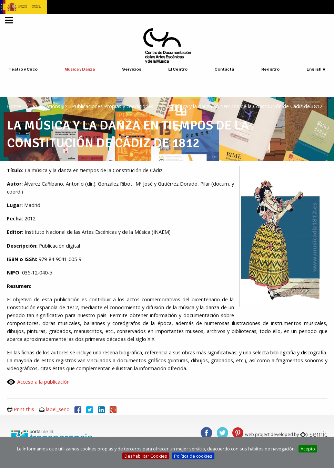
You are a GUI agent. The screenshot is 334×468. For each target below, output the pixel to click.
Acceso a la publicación (43, 381)
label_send (58, 409)
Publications (46, 106)
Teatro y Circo (23, 69)
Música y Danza (79, 69)
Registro (270, 69)
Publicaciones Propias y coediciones (112, 106)
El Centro (178, 69)
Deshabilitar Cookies (145, 456)
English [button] (313, 69)
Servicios (131, 69)
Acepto (308, 449)
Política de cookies (193, 456)
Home (14, 106)
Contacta (224, 69)
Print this (24, 409)
